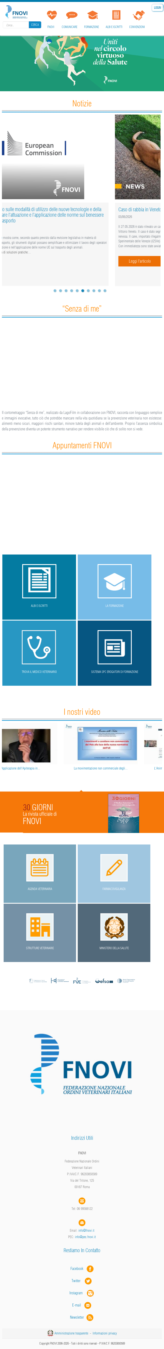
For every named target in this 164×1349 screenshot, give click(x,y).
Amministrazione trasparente (71, 1333)
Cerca (35, 25)
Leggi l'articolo (30, 267)
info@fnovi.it (86, 1230)
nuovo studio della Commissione (33, 237)
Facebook (78, 1268)
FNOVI (50, 27)
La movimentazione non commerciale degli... (122, 768)
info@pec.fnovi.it (85, 1237)
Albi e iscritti (114, 27)
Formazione (91, 27)
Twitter (82, 1280)
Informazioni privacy (105, 1333)
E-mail (76, 1305)
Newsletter (82, 1317)
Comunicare (69, 27)
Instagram (82, 1292)
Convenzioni (137, 27)
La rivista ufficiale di (40, 814)
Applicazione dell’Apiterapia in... (42, 768)
